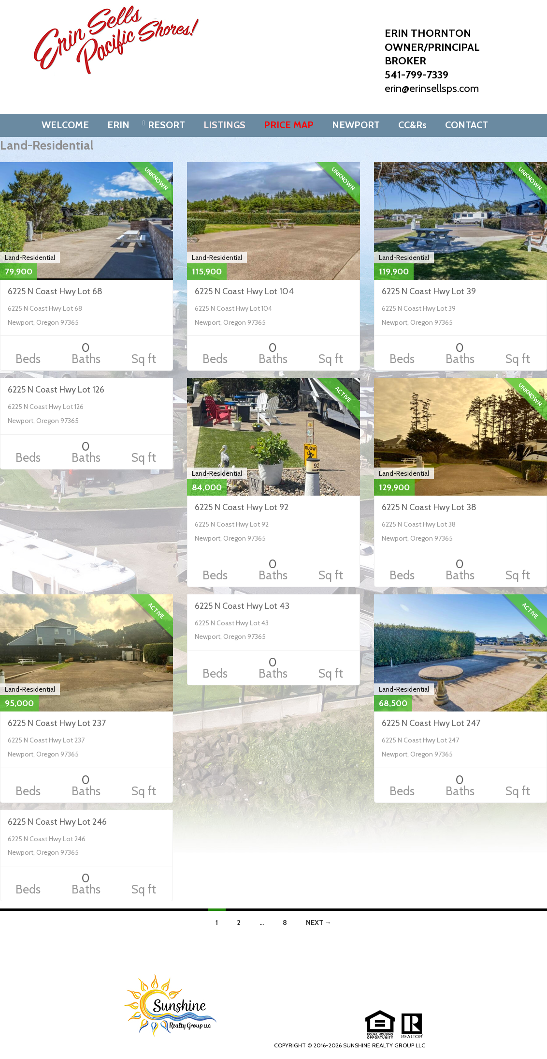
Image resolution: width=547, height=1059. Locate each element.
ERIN (118, 125)
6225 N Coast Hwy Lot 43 (242, 606)
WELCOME (65, 125)
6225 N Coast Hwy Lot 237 (57, 723)
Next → (318, 922)
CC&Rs (412, 125)
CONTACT (466, 125)
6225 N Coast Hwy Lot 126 (56, 389)
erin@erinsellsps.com (432, 88)
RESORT (166, 125)
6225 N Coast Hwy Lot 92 (241, 507)
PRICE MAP (289, 125)
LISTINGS (224, 125)
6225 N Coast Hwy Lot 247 (431, 723)
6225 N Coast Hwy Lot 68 (55, 291)
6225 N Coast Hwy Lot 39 (429, 291)
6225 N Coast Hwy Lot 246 (57, 822)
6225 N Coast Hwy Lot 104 (244, 291)
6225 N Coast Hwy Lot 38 (429, 507)
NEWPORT (356, 125)
